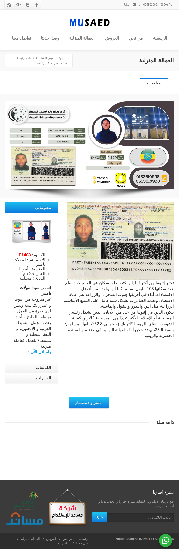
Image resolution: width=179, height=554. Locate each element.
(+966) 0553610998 (158, 4)
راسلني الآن (41, 356)
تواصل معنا (21, 38)
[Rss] (9, 4)
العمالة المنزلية (82, 38)
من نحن (136, 38)
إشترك (99, 522)
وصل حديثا (50, 38)
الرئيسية (160, 38)
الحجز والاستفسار (88, 407)
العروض (112, 38)
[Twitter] (27, 4)
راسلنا (130, 4)
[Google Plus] (18, 4)
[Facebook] (36, 4)
